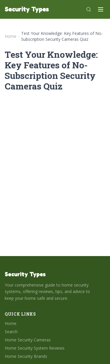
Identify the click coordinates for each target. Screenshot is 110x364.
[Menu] (100, 9)
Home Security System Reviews (35, 348)
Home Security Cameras (28, 340)
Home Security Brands (26, 356)
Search (11, 331)
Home (10, 36)
